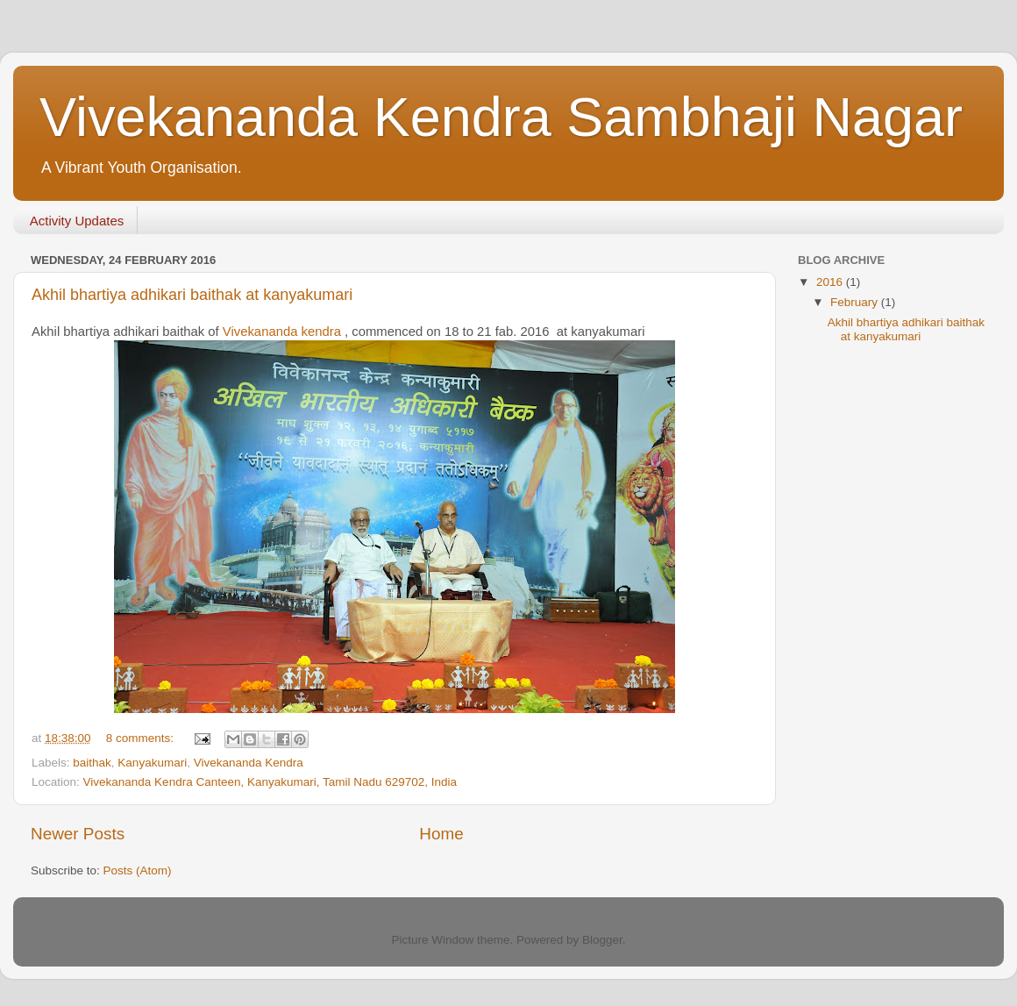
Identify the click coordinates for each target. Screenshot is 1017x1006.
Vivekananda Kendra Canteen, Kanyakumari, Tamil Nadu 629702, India (270, 781)
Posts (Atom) (137, 870)
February (855, 302)
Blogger (602, 939)
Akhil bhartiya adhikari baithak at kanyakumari (192, 294)
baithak (92, 762)
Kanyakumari (152, 762)
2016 (831, 282)
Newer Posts (77, 833)
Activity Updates (77, 220)
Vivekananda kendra (282, 332)
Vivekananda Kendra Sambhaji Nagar (501, 116)
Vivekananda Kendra (248, 762)
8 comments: (141, 738)
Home (441, 833)
